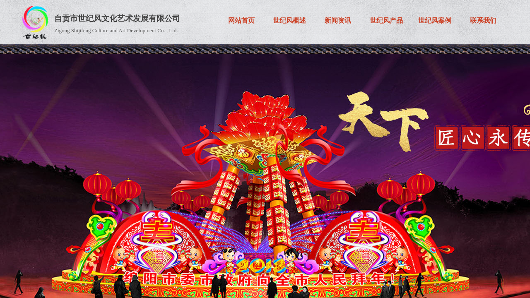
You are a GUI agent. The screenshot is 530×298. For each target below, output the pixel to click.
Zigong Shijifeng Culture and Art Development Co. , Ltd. (116, 30)
